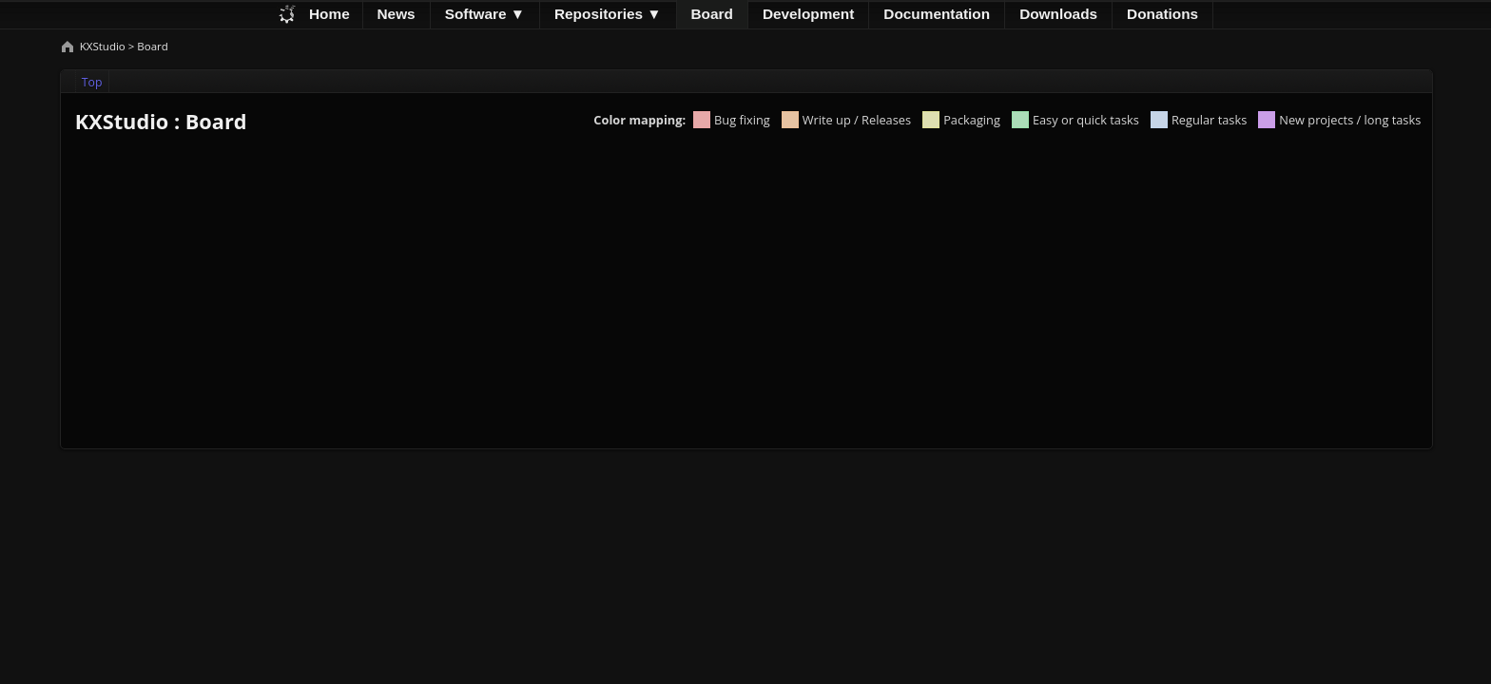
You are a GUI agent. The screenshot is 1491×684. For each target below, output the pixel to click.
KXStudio (104, 46)
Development (808, 14)
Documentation (936, 14)
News (397, 14)
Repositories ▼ (608, 14)
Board (712, 14)
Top (92, 82)
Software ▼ (485, 14)
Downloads (1058, 14)
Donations (1162, 14)
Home (329, 14)
